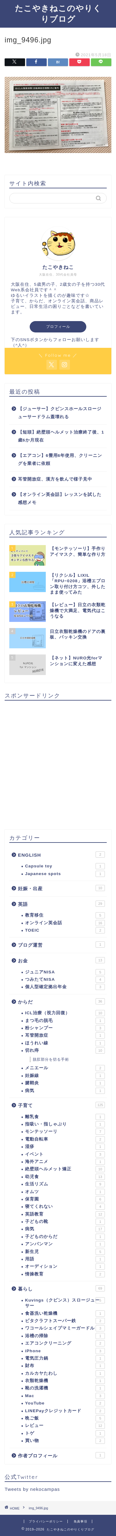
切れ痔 (65, 1050)
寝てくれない (65, 1207)
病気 (65, 1091)
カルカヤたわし (65, 1373)
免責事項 (80, 1521)
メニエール (65, 1068)
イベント (65, 1154)
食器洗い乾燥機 (65, 1313)
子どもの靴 (65, 1222)
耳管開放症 (65, 1035)
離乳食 (65, 1117)
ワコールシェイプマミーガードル (65, 1328)
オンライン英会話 (65, 923)
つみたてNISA (65, 979)
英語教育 (65, 1214)
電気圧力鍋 (65, 1358)
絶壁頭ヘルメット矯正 (65, 1169)
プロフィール (58, 326)
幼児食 (65, 1177)
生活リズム (65, 1184)
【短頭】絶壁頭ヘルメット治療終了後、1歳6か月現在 (61, 436)
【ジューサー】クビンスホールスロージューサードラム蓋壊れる (59, 413)
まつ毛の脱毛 (65, 1021)
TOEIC (65, 930)
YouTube (65, 1403)
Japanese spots (65, 874)
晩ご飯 (65, 1418)
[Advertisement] (58, 762)
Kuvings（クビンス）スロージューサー (65, 1302)
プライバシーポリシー (46, 1521)
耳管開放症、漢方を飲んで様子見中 (55, 479)
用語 (65, 1259)
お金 (61, 960)
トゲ (65, 1433)
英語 (61, 904)
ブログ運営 (61, 944)
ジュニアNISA (65, 972)
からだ (61, 1001)
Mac (65, 1396)
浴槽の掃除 (65, 1336)
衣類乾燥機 (65, 1381)
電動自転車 (65, 1139)
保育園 (65, 1199)
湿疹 (65, 1147)
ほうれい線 (65, 1043)
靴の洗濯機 (65, 1388)
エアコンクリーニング (65, 1343)
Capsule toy (65, 866)
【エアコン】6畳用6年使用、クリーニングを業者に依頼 (60, 459)
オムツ (65, 1192)
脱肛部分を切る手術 (51, 1059)
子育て (61, 1105)
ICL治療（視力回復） (65, 1013)
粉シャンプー (65, 1028)
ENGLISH (61, 854)
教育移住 (65, 915)
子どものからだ (65, 1237)
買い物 (65, 1441)
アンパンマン (65, 1244)
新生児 (65, 1252)
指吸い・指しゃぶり (65, 1124)
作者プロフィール (61, 1455)
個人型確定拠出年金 (65, 987)
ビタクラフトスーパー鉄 (65, 1321)
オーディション (65, 1266)
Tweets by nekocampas (32, 1489)
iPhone (65, 1351)
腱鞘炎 (65, 1083)
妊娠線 (65, 1076)
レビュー (65, 1426)
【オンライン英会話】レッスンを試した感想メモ (59, 498)
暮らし (61, 1288)
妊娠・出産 (61, 888)
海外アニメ (65, 1162)
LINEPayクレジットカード (65, 1411)
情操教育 (65, 1274)
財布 (65, 1366)
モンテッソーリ (65, 1132)
